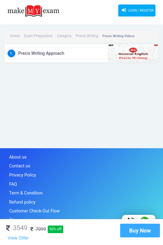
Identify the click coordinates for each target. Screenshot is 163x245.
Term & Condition (24, 190)
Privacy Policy (21, 173)
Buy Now (140, 230)
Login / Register (136, 10)
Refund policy (21, 198)
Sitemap (16, 215)
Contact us (18, 165)
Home (14, 36)
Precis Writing (79, 36)
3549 (16, 228)
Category (59, 36)
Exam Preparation (36, 36)
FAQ (12, 182)
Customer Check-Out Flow (32, 207)
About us (17, 157)
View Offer (18, 238)
